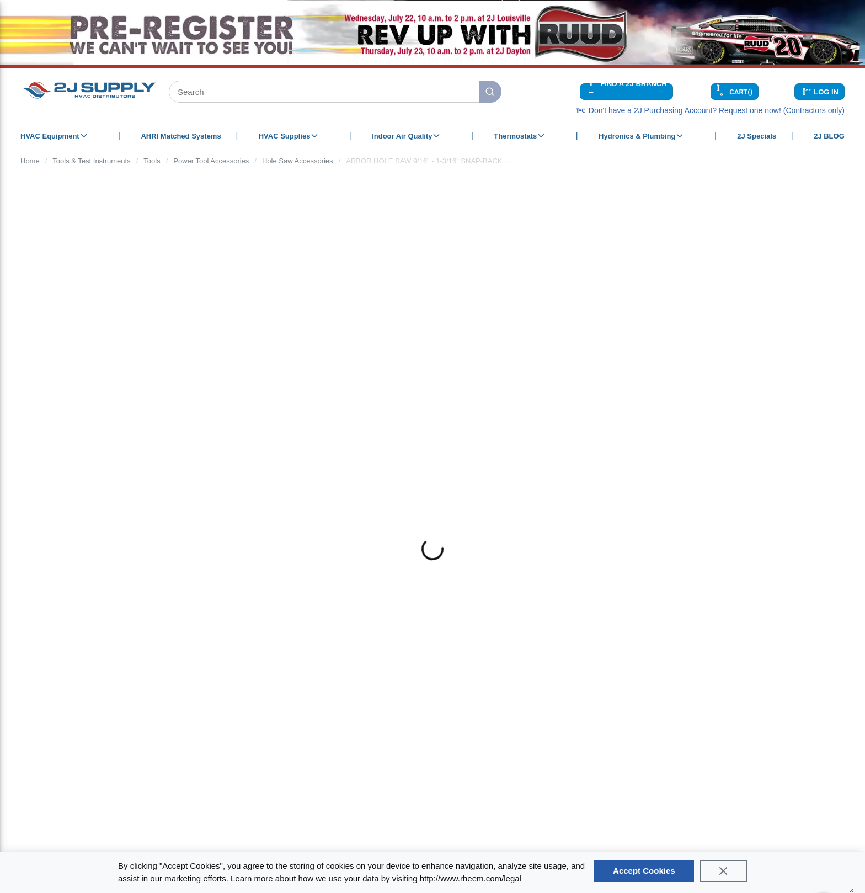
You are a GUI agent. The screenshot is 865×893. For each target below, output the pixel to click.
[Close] (723, 871)
